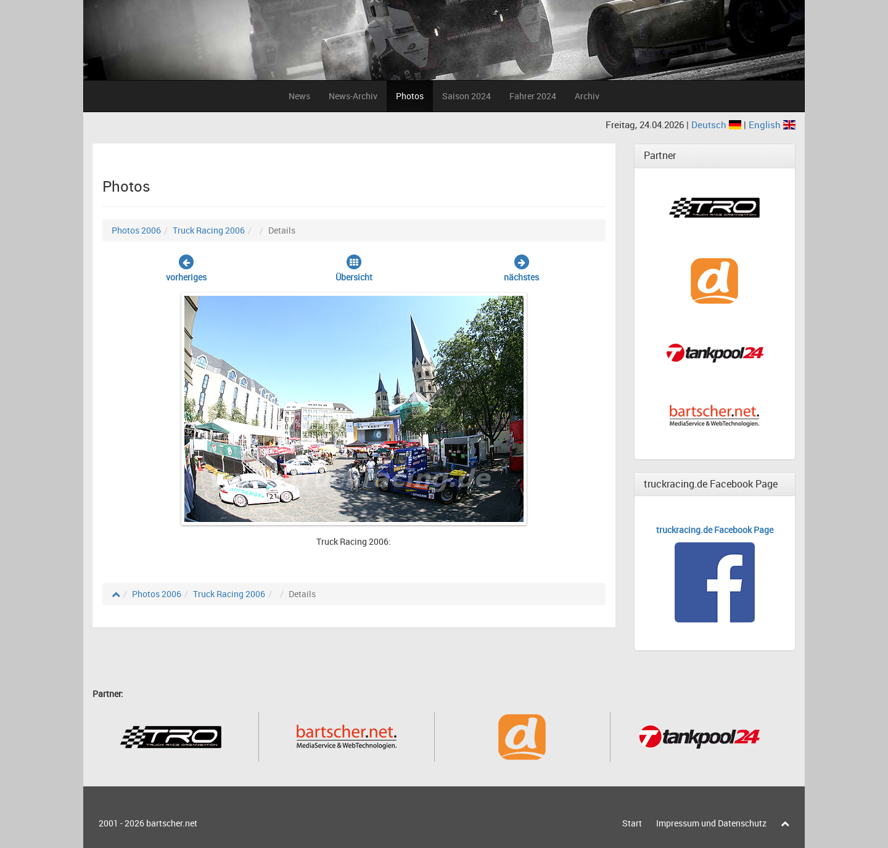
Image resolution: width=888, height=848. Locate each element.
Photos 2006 (136, 230)
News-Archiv (353, 96)
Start (632, 823)
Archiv (587, 96)
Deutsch (717, 124)
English (772, 124)
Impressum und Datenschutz (711, 823)
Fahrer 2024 (532, 96)
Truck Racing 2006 (209, 230)
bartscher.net (171, 823)
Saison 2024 (466, 96)
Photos (410, 96)
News (299, 96)
